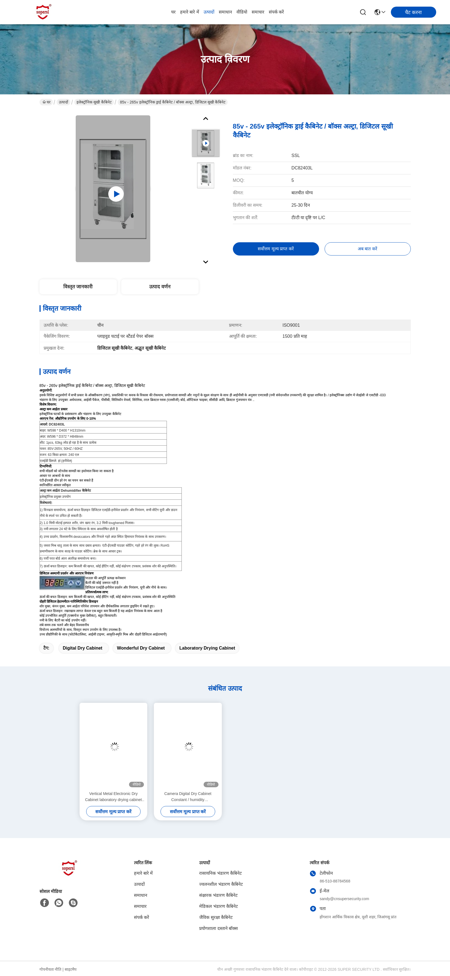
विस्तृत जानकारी (78, 286)
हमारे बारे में (189, 12)
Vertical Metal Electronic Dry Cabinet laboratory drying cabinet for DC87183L (113, 797)
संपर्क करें (276, 12)
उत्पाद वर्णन (159, 286)
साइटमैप (71, 969)
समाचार (258, 12)
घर (173, 12)
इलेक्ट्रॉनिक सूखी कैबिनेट (94, 102)
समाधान (225, 12)
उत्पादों (209, 12)
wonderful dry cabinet (141, 648)
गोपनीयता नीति (51, 969)
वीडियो (241, 12)
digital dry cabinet (82, 648)
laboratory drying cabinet (207, 648)
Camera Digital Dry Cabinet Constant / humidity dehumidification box (187, 797)
